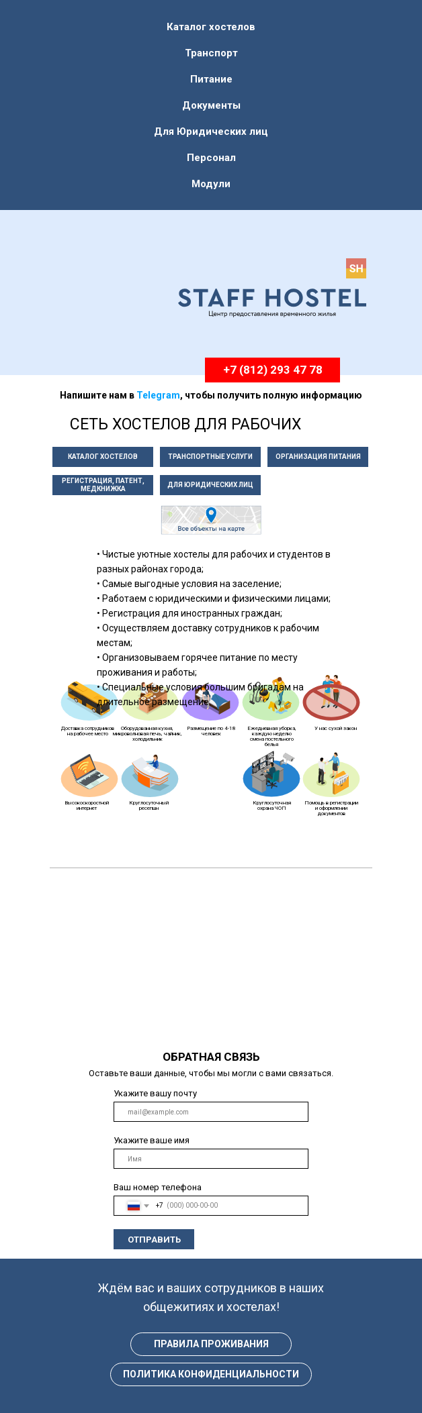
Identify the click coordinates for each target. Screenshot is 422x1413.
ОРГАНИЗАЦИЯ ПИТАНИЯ (318, 456)
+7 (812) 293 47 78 (273, 369)
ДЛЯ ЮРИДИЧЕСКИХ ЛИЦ (210, 484)
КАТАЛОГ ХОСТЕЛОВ (103, 456)
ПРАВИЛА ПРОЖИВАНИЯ (211, 1344)
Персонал (211, 158)
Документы (211, 105)
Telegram (158, 395)
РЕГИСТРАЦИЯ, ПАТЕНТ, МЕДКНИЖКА (103, 484)
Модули (211, 184)
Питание (211, 79)
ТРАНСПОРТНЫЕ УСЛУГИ (210, 456)
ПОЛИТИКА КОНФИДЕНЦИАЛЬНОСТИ (211, 1374)
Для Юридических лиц (211, 131)
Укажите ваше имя (151, 1140)
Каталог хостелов (211, 27)
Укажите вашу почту (155, 1093)
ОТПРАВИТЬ (154, 1240)
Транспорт (211, 53)
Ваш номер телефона (158, 1187)
